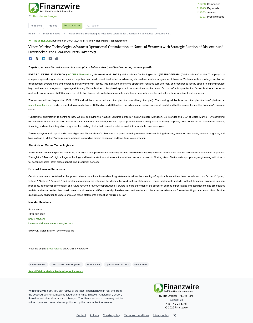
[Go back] (40, 40)
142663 (201, 12)
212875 (201, 8)
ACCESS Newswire (79, 74)
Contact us (176, 299)
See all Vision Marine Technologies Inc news (55, 271)
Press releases (215, 16)
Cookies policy (111, 315)
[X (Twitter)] (175, 315)
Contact (81, 315)
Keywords (213, 8)
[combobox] (121, 26)
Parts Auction (140, 264)
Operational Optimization (117, 264)
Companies (213, 4)
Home (31, 33)
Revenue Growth (38, 264)
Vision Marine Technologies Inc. (66, 264)
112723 (201, 16)
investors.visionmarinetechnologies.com (50, 223)
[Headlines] (54, 8)
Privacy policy (161, 315)
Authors (94, 315)
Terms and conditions (136, 315)
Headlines (36, 25)
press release (54, 248)
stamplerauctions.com (40, 105)
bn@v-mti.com (36, 218)
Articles (211, 12)
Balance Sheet (93, 264)
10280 (202, 4)
